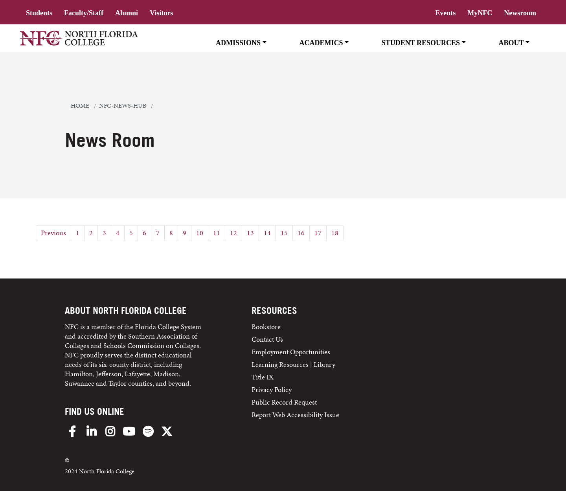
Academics (321, 43)
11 (216, 233)
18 (334, 233)
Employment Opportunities (291, 352)
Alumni (126, 13)
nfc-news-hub (122, 105)
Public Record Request (284, 402)
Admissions (238, 43)
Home (80, 105)
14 (267, 233)
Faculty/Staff (83, 13)
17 (318, 233)
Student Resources (421, 43)
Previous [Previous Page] (53, 233)
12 (233, 233)
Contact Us (267, 339)
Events (445, 13)
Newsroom (520, 13)
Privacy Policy (272, 389)
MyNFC (479, 13)
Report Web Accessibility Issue (295, 415)
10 (199, 233)
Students (39, 13)
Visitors (161, 13)
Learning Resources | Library (293, 364)
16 (301, 233)
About (511, 43)
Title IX (263, 377)
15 (284, 233)
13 (250, 233)
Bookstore (267, 327)
